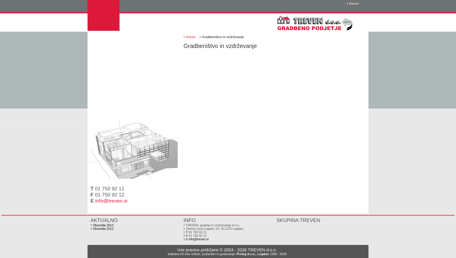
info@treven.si (111, 201)
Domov (354, 3)
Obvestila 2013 (103, 225)
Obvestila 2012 (103, 228)
